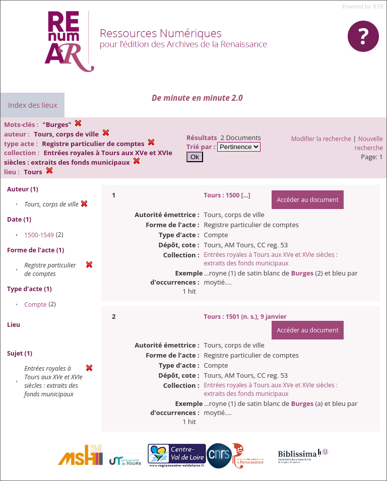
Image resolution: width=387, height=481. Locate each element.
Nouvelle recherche (369, 143)
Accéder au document (307, 199)
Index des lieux (32, 105)
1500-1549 (39, 235)
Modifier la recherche (321, 138)
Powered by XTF (363, 6)
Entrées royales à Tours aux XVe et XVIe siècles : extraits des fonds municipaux (271, 258)
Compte (35, 304)
